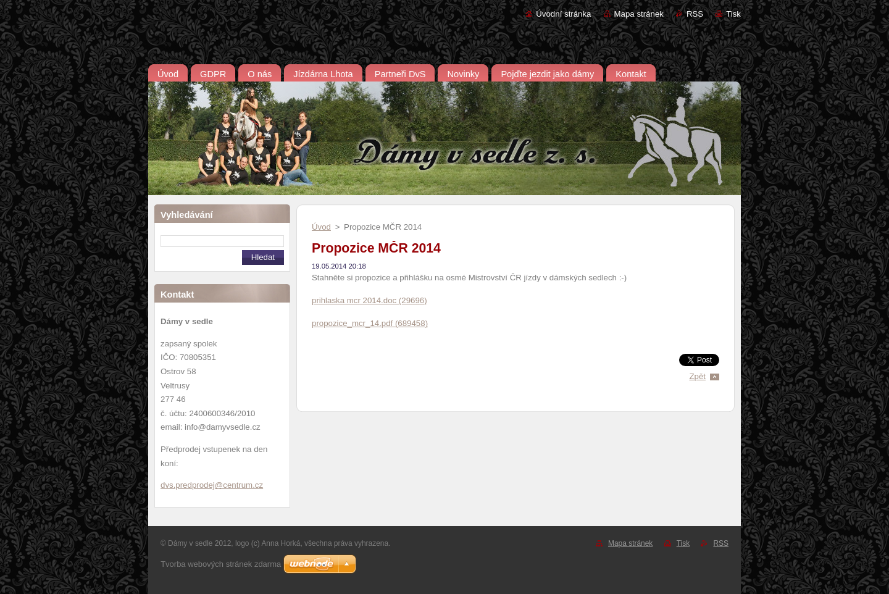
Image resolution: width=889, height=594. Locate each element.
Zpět (697, 376)
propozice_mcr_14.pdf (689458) (370, 323)
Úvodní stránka (563, 14)
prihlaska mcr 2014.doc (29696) (369, 300)
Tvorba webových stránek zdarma (221, 564)
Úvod (321, 227)
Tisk (733, 14)
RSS (695, 14)
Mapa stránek (639, 14)
